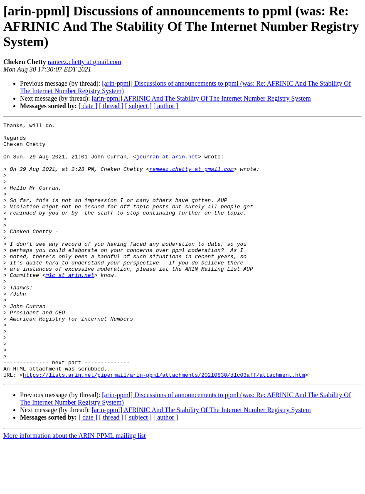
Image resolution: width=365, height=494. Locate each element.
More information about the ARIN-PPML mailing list (74, 486)
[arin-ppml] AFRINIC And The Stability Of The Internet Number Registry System (201, 98)
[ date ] (88, 105)
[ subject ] (138, 105)
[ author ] (165, 105)
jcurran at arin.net (167, 164)
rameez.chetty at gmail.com (84, 61)
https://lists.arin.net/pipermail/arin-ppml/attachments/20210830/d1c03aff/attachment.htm (164, 426)
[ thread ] (111, 105)
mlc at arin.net (69, 306)
